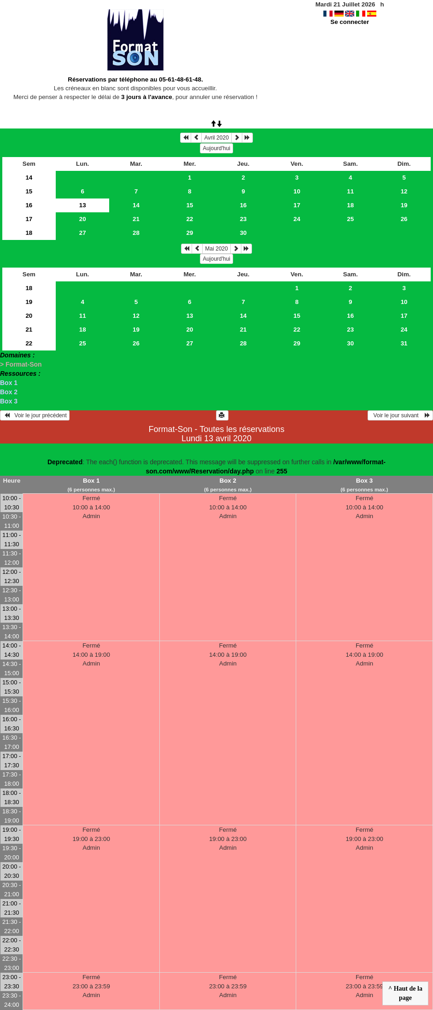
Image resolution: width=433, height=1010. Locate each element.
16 (28, 205)
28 (136, 232)
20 (82, 219)
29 (189, 232)
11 (350, 191)
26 (404, 219)
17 (296, 205)
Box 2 (9, 392)
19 (404, 205)
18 (350, 205)
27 (82, 232)
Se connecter (349, 21)
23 (243, 219)
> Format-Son (21, 364)
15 (28, 191)
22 (189, 219)
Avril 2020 (216, 137)
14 (28, 177)
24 (296, 219)
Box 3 (9, 401)
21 (136, 219)
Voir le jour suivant (400, 415)
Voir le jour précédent (35, 415)
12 (404, 191)
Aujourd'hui (216, 148)
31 (404, 343)
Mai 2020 (216, 248)
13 (189, 315)
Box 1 (9, 382)
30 (243, 232)
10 (296, 191)
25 (350, 219)
